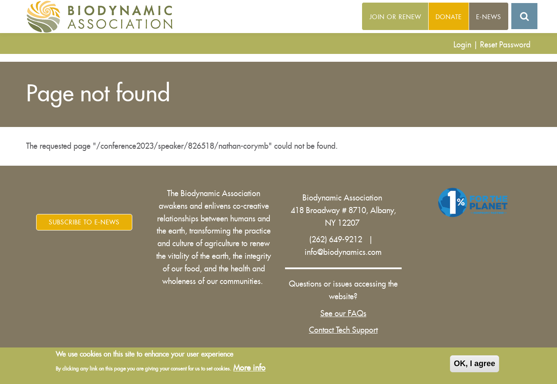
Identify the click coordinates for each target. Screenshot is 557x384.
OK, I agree (474, 364)
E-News (488, 17)
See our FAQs (343, 313)
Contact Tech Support (343, 330)
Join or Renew (395, 17)
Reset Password (505, 45)
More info (249, 368)
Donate (449, 17)
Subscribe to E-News (84, 222)
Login (462, 45)
